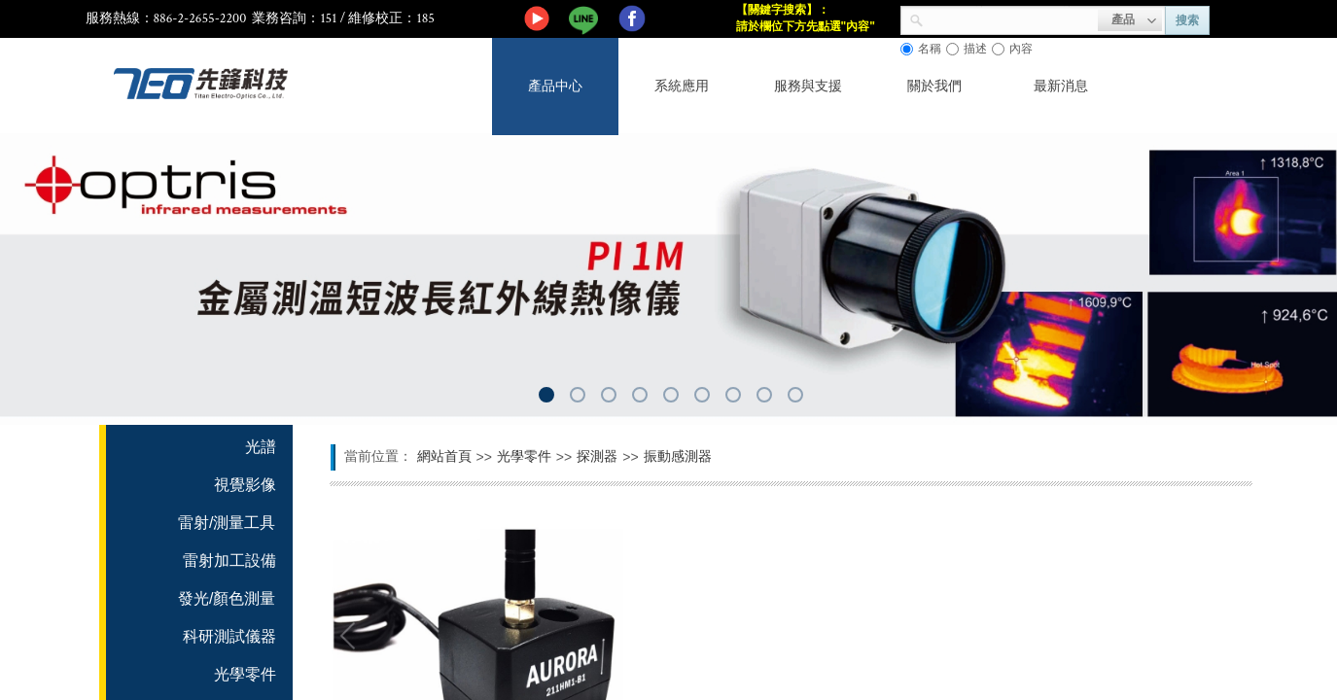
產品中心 (555, 86)
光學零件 (524, 456)
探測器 (597, 456)
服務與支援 (808, 86)
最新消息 (1061, 86)
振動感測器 (678, 456)
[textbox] (1011, 18)
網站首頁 (444, 456)
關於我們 (934, 86)
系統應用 (681, 86)
